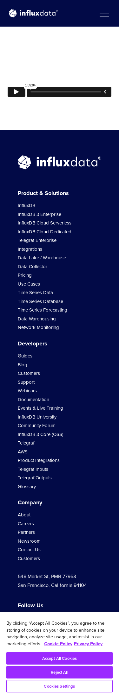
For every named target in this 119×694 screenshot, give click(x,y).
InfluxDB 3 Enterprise (39, 214)
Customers (29, 373)
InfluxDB (26, 205)
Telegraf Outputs (35, 477)
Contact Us (29, 549)
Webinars (27, 390)
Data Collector (32, 266)
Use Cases (29, 284)
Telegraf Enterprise (37, 240)
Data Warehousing (37, 318)
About (24, 514)
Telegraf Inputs (33, 469)
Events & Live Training (40, 408)
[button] (104, 13)
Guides (25, 355)
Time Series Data (35, 292)
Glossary (27, 486)
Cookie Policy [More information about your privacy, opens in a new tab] (58, 643)
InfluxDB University (37, 416)
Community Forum (37, 425)
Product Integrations (39, 460)
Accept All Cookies (59, 658)
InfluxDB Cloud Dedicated (44, 231)
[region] (59, 653)
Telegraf (26, 442)
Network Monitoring (38, 327)
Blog (22, 364)
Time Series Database (40, 301)
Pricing (25, 275)
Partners (26, 532)
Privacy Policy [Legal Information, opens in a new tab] (88, 643)
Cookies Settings (59, 686)
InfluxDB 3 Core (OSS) (40, 434)
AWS (23, 451)
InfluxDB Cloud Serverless (44, 222)
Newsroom (29, 541)
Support (26, 382)
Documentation (33, 399)
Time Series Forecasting (42, 309)
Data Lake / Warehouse (42, 257)
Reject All (59, 672)
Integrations (30, 249)
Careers (26, 523)
